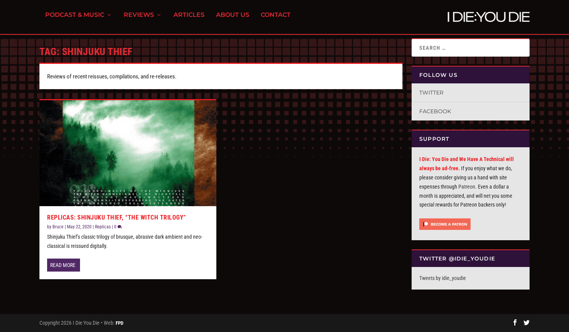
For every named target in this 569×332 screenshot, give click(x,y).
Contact (276, 19)
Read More (62, 265)
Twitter (431, 92)
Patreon (466, 187)
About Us (232, 19)
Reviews (139, 19)
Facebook (435, 111)
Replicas (103, 226)
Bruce (58, 226)
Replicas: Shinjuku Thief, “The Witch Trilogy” (116, 217)
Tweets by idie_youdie (442, 278)
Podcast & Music (74, 19)
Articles (188, 19)
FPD (119, 323)
